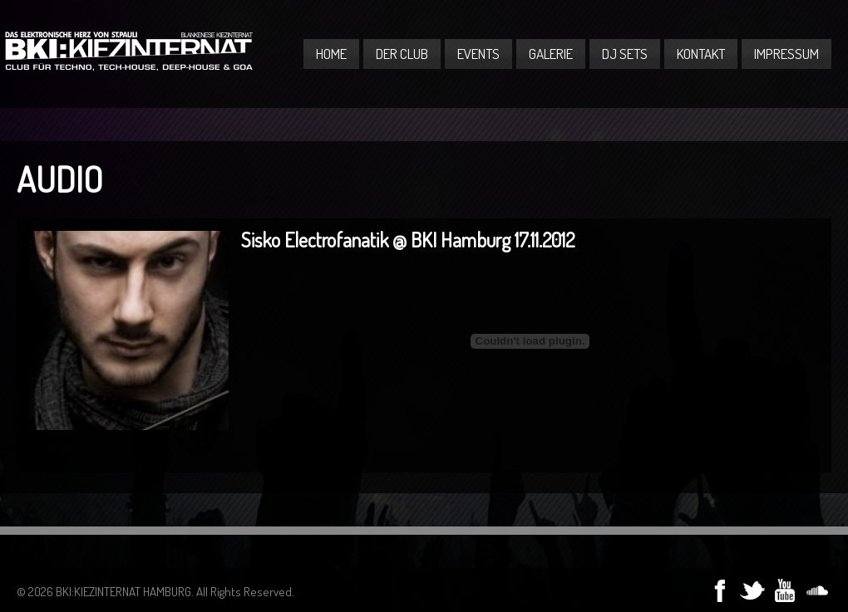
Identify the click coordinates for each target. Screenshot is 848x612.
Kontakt (701, 53)
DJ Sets (625, 53)
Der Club (402, 53)
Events (478, 53)
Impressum (786, 53)
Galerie (551, 53)
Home (331, 53)
